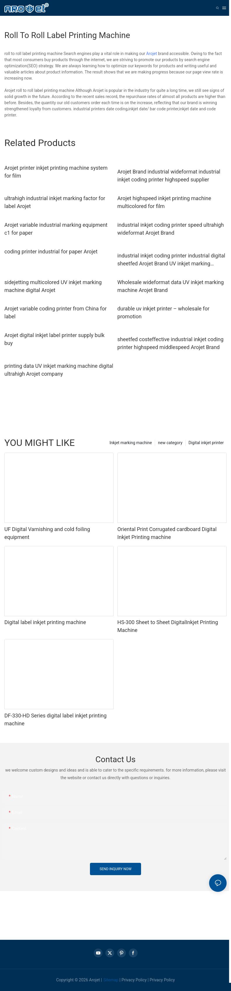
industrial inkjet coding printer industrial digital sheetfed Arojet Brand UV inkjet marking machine (171, 260)
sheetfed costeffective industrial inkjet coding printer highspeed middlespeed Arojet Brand (170, 343)
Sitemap (110, 980)
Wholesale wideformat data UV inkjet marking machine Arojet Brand (170, 286)
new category (170, 442)
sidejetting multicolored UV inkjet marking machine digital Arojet (53, 286)
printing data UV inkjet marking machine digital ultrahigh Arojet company (58, 370)
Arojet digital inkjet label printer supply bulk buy (54, 339)
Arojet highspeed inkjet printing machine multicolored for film (164, 202)
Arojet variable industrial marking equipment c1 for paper (55, 229)
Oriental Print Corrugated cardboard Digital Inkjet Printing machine (167, 533)
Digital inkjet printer (206, 442)
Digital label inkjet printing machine (45, 622)
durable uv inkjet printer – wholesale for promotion (163, 312)
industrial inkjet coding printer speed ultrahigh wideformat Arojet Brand (170, 229)
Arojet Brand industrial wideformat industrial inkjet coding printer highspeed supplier (168, 176)
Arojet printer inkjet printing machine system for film (55, 172)
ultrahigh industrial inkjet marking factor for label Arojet (54, 202)
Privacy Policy (134, 980)
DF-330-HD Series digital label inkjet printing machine (55, 719)
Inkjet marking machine (131, 442)
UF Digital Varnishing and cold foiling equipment (47, 533)
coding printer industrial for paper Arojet (51, 251)
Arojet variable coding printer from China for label (55, 312)
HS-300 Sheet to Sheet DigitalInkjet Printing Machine (167, 626)
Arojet (151, 53)
